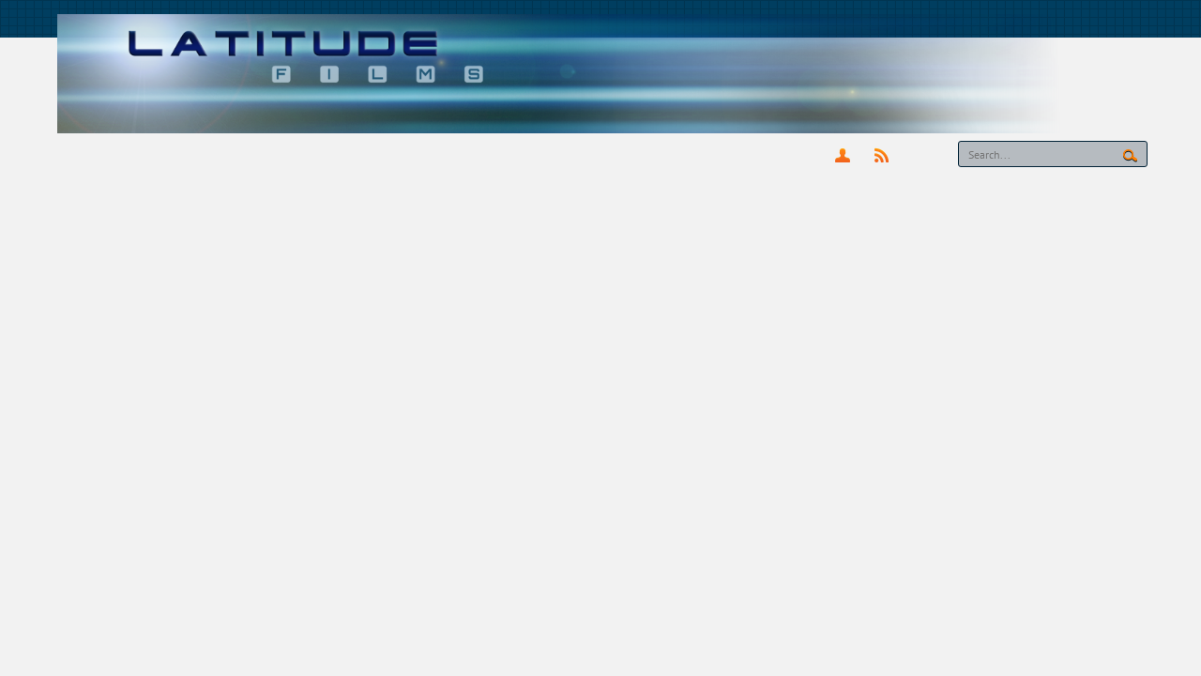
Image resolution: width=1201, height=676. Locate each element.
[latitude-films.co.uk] (601, 73)
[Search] (1053, 154)
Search (1130, 156)
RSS (881, 155)
